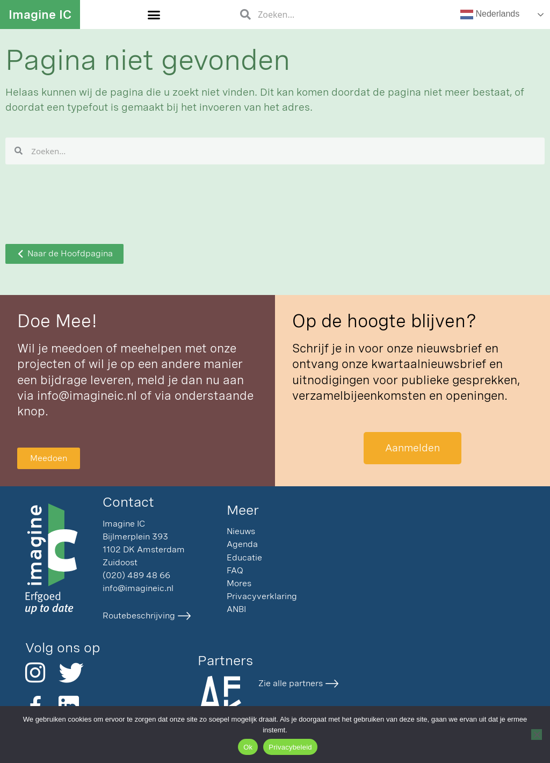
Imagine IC (40, 14)
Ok (247, 747)
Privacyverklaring (262, 596)
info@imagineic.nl (87, 395)
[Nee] (536, 734)
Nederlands (489, 14)
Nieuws (241, 531)
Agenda (242, 544)
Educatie (244, 557)
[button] (154, 14)
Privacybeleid (290, 747)
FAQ (235, 570)
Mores (239, 583)
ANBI (236, 609)
